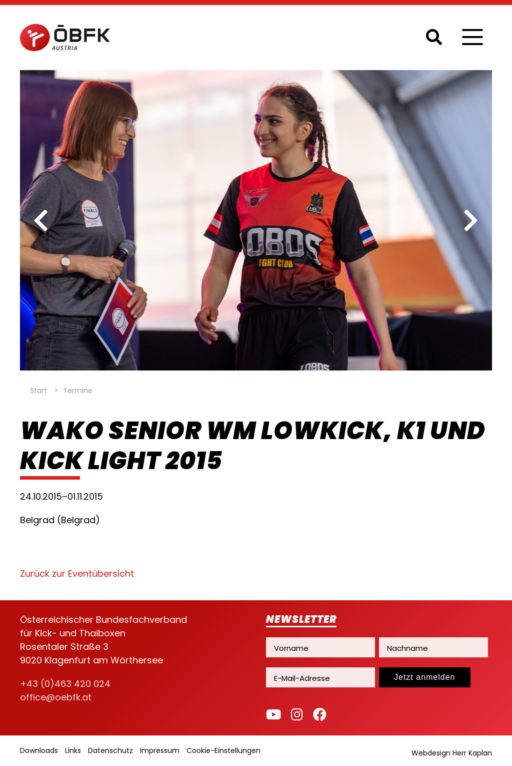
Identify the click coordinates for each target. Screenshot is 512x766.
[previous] (41, 220)
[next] (471, 220)
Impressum (160, 750)
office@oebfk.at (56, 697)
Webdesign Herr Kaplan (452, 753)
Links (73, 750)
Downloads (39, 750)
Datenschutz (110, 750)
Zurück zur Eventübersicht (77, 573)
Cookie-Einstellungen (223, 750)
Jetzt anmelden (425, 677)
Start (38, 391)
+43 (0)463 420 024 (65, 683)
